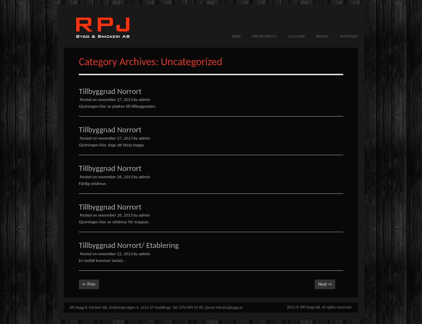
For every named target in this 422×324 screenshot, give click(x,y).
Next (325, 284)
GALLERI (296, 36)
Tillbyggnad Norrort (110, 91)
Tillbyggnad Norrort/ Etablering (129, 245)
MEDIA (322, 36)
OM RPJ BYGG (264, 36)
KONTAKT (349, 36)
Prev (89, 284)
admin (144, 99)
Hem (236, 36)
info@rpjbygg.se (229, 307)
